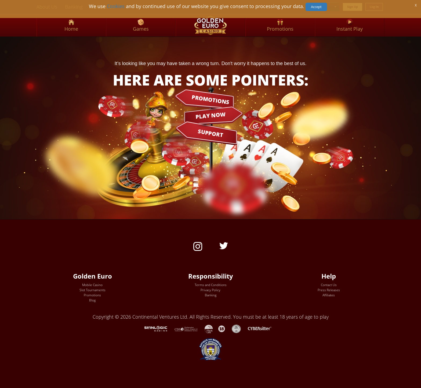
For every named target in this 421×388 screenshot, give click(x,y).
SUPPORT (210, 133)
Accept (316, 6)
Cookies (116, 6)
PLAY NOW (210, 115)
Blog (92, 300)
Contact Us (329, 285)
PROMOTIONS (210, 99)
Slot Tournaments (92, 290)
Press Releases (329, 290)
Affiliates (328, 295)
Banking (210, 295)
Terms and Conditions (211, 285)
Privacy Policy (210, 290)
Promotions (92, 295)
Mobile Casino (92, 285)
